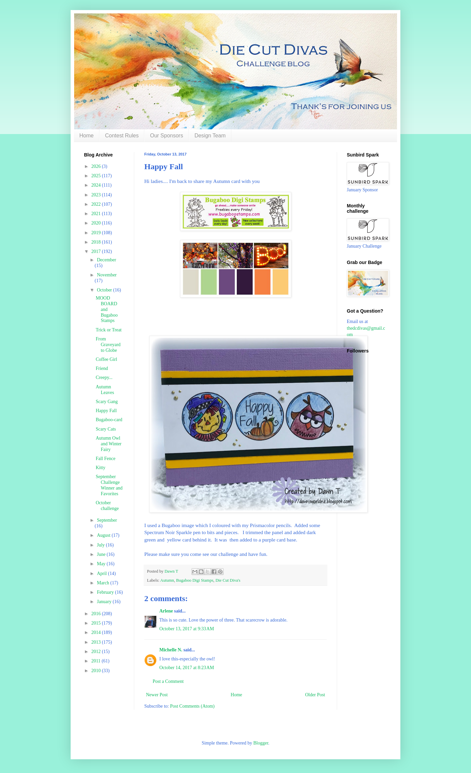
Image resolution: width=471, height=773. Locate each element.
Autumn (167, 580)
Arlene (166, 611)
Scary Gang (107, 401)
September (107, 520)
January (104, 601)
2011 (96, 660)
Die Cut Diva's (228, 580)
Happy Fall (106, 410)
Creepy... (104, 377)
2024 (96, 185)
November (106, 274)
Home (86, 135)
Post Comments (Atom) (192, 706)
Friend (102, 368)
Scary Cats (106, 429)
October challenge (107, 505)
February (106, 592)
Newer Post (157, 694)
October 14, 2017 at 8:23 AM (186, 667)
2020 (96, 223)
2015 (96, 623)
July (101, 544)
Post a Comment (168, 681)
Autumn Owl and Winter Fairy (109, 444)
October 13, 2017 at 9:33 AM (186, 628)
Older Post (315, 694)
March (103, 582)
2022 (96, 204)
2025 (96, 175)
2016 (96, 613)
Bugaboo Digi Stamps (194, 580)
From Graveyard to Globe (108, 344)
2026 (96, 166)
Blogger (260, 743)
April (102, 573)
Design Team (210, 135)
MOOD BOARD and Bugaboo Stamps (107, 309)
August (104, 535)
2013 (96, 642)
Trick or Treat (109, 329)
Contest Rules (122, 135)
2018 (96, 242)
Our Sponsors (166, 135)
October (105, 290)
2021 (96, 213)
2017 (96, 251)
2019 (96, 232)
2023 (96, 194)
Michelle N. (170, 649)
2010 (96, 670)
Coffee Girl (106, 359)
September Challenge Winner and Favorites (109, 485)
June (101, 554)
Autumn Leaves (105, 389)
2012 (96, 651)
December (106, 259)
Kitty (100, 467)
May (101, 563)
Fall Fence (105, 458)
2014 (96, 632)
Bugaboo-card (109, 419)
